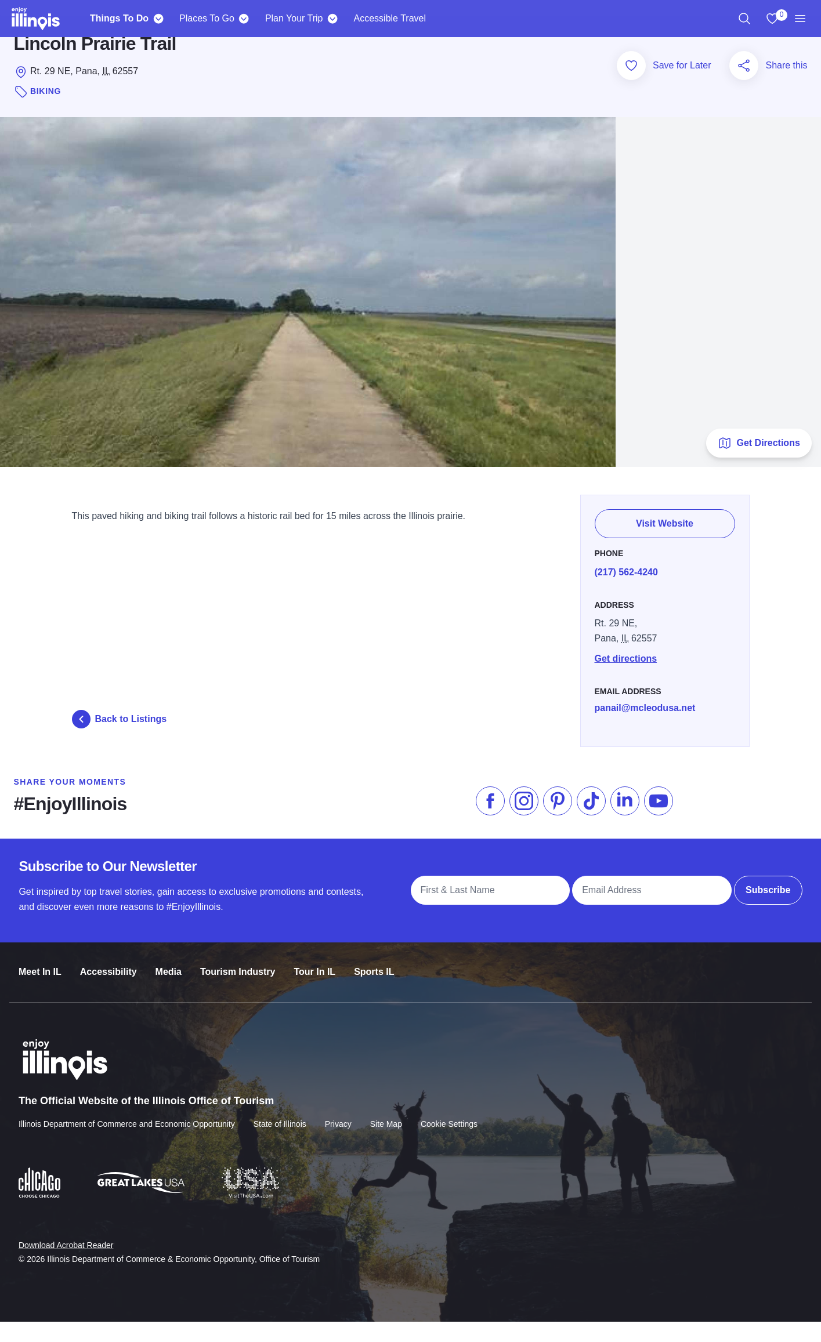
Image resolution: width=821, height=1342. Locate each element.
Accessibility (108, 981)
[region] (744, 18)
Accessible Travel (390, 18)
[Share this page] (743, 88)
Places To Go (206, 18)
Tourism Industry (238, 981)
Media (168, 981)
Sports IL (374, 981)
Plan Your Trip (294, 18)
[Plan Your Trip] (332, 18)
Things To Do (119, 18)
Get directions (626, 672)
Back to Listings (119, 739)
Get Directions (759, 463)
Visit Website (664, 539)
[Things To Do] (158, 18)
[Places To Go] (244, 18)
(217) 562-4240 (626, 586)
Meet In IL (40, 981)
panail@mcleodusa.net (645, 722)
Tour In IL (314, 981)
